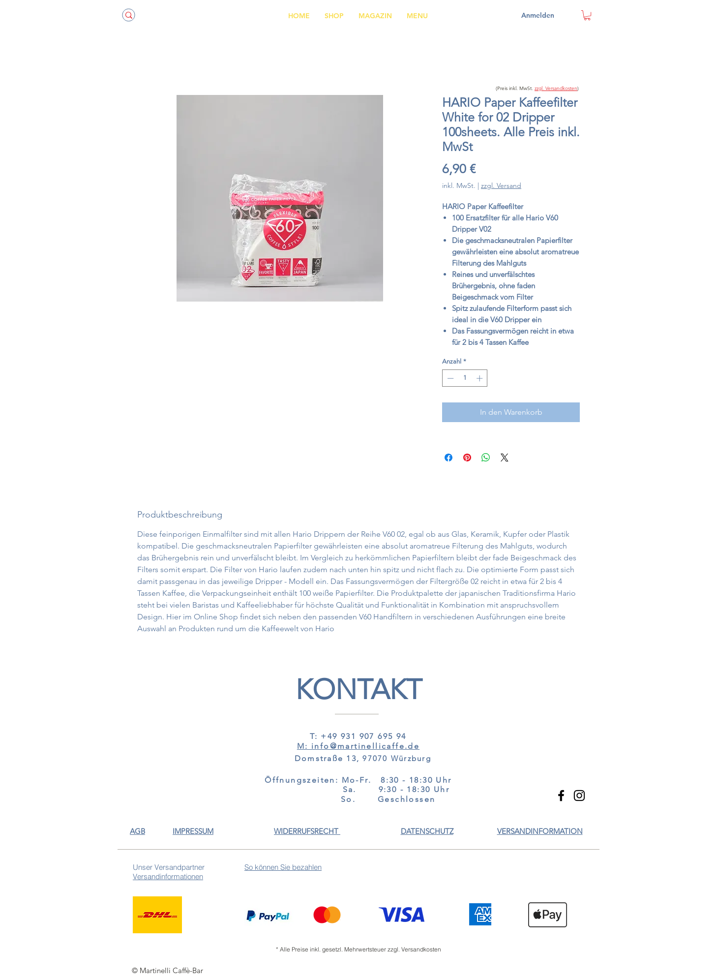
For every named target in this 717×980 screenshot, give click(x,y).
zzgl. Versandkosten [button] (556, 88)
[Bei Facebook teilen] (448, 457)
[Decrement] (449, 378)
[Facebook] (561, 795)
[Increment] (480, 378)
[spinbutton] (465, 378)
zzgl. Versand (501, 185)
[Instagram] (579, 795)
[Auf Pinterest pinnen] (467, 457)
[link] (587, 15)
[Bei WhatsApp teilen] (486, 457)
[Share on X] (504, 457)
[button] (540, 831)
